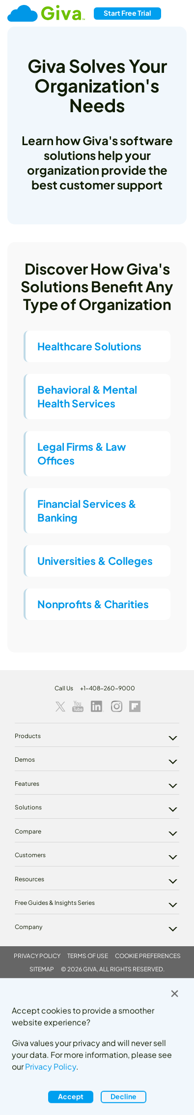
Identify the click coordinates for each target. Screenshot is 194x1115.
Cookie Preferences (148, 956)
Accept (70, 1096)
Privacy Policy (37, 956)
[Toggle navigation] (177, 13)
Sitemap (41, 969)
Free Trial (127, 13)
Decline (124, 1096)
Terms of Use (87, 956)
